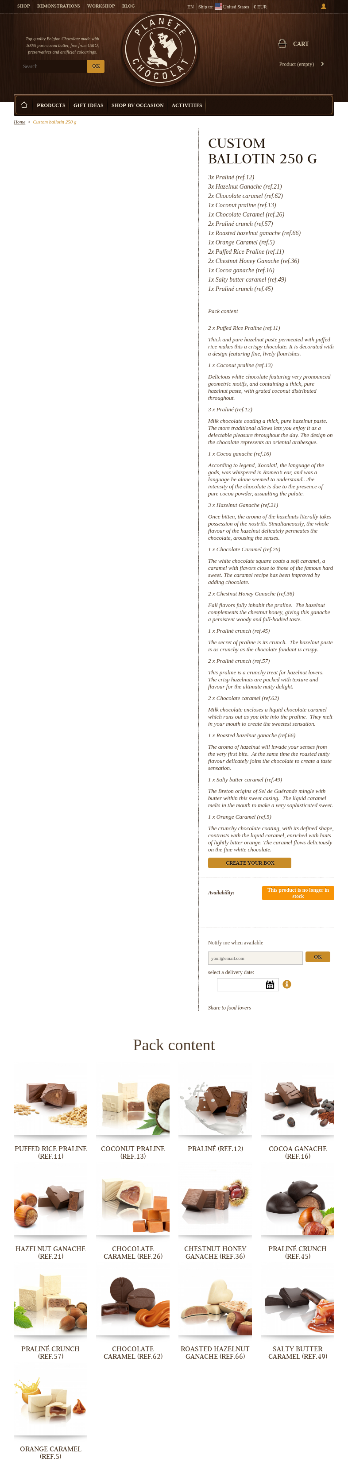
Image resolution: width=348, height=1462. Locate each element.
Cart (301, 44)
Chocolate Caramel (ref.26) (248, 549)
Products (51, 106)
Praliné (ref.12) (234, 409)
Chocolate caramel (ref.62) (248, 698)
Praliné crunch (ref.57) (243, 661)
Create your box (305, 98)
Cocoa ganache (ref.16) (244, 453)
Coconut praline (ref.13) (245, 365)
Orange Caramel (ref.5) (244, 816)
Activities (187, 106)
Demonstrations (58, 7)
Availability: (221, 893)
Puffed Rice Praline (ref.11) (248, 328)
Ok (318, 957)
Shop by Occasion (138, 106)
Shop (23, 7)
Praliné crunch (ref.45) (243, 630)
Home (19, 121)
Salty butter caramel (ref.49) (249, 779)
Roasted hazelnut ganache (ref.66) (256, 735)
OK (96, 66)
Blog (128, 7)
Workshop (101, 7)
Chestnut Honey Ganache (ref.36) (255, 593)
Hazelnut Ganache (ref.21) (247, 505)
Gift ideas (88, 106)
